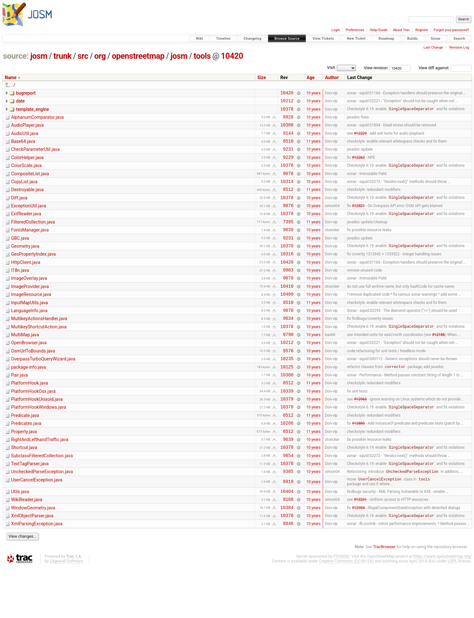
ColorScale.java (26, 174)
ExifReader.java (26, 228)
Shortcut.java (24, 489)
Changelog (252, 39)
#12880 (358, 463)
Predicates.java (26, 462)
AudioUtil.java (24, 138)
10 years (313, 93)
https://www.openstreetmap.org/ (442, 607)
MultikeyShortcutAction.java (39, 354)
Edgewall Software (66, 611)
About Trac (401, 30)
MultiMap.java (25, 363)
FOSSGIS (341, 607)
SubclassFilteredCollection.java (42, 498)
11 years (313, 147)
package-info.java (28, 399)
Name (11, 77)
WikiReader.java (26, 546)
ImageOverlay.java (29, 300)
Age (311, 77)
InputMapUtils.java (29, 327)
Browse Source (287, 39)
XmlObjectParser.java (32, 564)
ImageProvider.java (30, 309)
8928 (288, 121)
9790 (288, 364)
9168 (288, 547)
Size (261, 77)
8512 (288, 201)
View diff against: (445, 67)
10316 (286, 274)
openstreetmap (138, 56)
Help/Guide (378, 30)
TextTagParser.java (30, 507)
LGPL (452, 611)
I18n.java (20, 291)
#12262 (358, 165)
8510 (288, 147)
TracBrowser (384, 597)
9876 (288, 220)
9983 (288, 292)
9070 (288, 337)
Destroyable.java (27, 201)
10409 (286, 319)
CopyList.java (24, 192)
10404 (286, 538)
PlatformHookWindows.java (38, 444)
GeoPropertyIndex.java (33, 273)
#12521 (358, 220)
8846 (288, 574)
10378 (286, 112)
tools (202, 56)
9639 (288, 247)
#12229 (360, 138)
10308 (286, 129)
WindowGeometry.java (33, 555)
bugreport (26, 93)
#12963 (360, 436)
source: (16, 56)
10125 (286, 400)
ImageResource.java (31, 318)
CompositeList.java (30, 183)
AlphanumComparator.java (37, 120)
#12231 (360, 547)
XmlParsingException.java (37, 573)
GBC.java (20, 255)
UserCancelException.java (36, 525)
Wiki (199, 39)
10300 (286, 409)
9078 (288, 184)
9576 (288, 382)
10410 (286, 310)
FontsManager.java (30, 246)
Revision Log (459, 47)
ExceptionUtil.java (28, 219)
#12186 (438, 364)
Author (332, 77)
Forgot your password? (451, 30)
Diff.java (19, 210)
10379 (286, 436)
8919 (288, 528)
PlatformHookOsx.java (33, 426)
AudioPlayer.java (27, 128)
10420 (232, 56)
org (100, 56)
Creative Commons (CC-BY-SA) (346, 611)
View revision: (376, 67)
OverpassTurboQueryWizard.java (43, 390)
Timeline (223, 39)
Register (421, 30)
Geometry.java (25, 264)
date (20, 101)
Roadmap (386, 39)
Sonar (436, 39)
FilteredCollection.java (33, 237)
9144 (288, 139)
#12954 (358, 556)
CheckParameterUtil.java (35, 155)
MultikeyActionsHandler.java (39, 345)
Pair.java (19, 408)
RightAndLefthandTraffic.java (39, 480)
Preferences (354, 30)
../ (13, 84)
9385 (288, 517)
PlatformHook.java (29, 417)
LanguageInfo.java (29, 336)
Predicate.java (25, 453)
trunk (62, 56)
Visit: (331, 67)
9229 (288, 166)
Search (459, 39)
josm (38, 56)
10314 (286, 193)
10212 (286, 102)
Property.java (24, 471)
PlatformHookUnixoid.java (37, 435)
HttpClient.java (25, 282)
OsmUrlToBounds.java (33, 381)
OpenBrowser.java (29, 372)
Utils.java (20, 537)
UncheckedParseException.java (42, 516)
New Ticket (356, 39)
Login (335, 30)
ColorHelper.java (27, 165)
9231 (288, 156)
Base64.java (23, 147)
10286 (286, 463)
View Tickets (323, 39)
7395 (288, 238)
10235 (286, 391)
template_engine (32, 111)
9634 (288, 346)
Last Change (433, 47)
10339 (286, 427)
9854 (288, 499)
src (82, 56)
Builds (412, 39)
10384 (286, 556)
